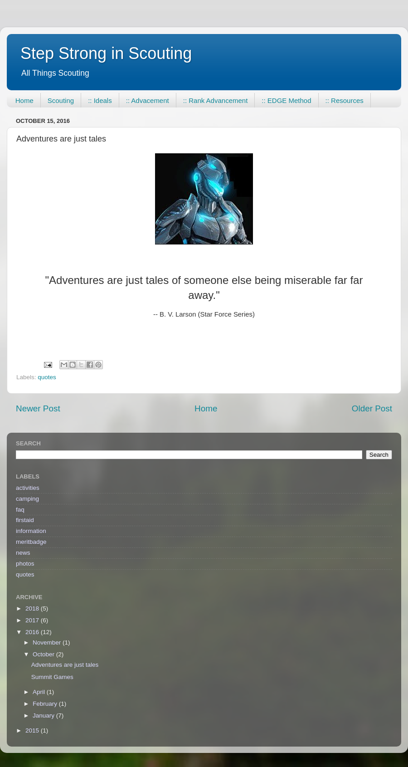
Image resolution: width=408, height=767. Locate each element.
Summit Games (52, 677)
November (48, 642)
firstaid (25, 520)
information (31, 531)
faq (20, 509)
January (44, 715)
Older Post (372, 408)
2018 (33, 608)
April (40, 692)
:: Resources (344, 100)
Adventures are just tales (65, 664)
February (46, 703)
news (23, 552)
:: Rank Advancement (215, 100)
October (44, 654)
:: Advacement (147, 100)
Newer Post (38, 408)
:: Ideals (100, 100)
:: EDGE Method (286, 100)
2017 (33, 620)
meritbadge (31, 541)
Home (24, 100)
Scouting (61, 100)
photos (25, 563)
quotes (47, 377)
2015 (33, 730)
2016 (33, 632)
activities (27, 487)
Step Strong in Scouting (106, 53)
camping (27, 498)
